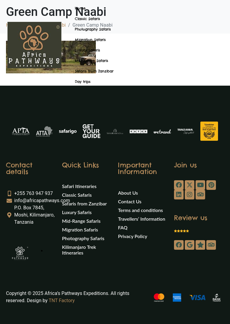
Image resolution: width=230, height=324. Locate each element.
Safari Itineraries (79, 186)
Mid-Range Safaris (91, 60)
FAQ (123, 227)
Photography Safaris (93, 29)
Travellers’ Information (141, 219)
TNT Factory (62, 300)
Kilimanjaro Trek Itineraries (79, 249)
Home (80, 8)
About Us (128, 193)
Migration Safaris (90, 39)
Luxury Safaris (87, 50)
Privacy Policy (132, 236)
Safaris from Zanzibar (94, 71)
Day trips (82, 81)
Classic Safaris (87, 18)
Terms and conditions (140, 210)
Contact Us (129, 201)
